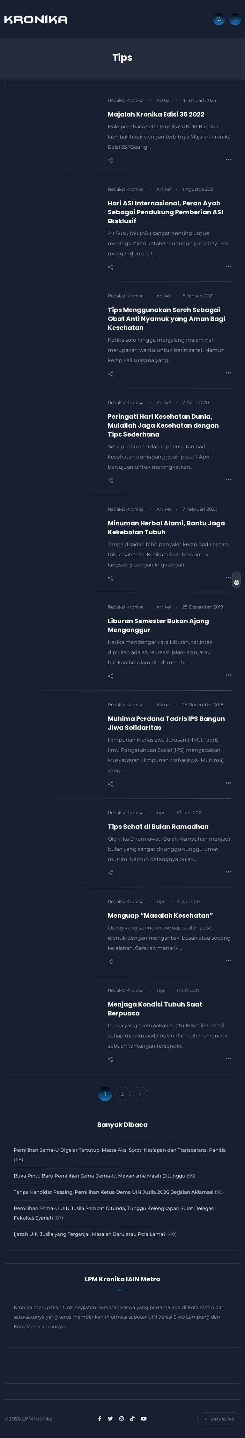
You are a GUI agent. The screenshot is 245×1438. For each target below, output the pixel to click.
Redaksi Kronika (126, 100)
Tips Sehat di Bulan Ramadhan (158, 826)
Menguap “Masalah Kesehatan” (160, 915)
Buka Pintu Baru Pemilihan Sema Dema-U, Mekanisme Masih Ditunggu (99, 1176)
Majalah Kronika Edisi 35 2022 (156, 114)
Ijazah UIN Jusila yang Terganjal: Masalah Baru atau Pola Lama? (90, 1234)
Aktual (163, 100)
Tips (160, 812)
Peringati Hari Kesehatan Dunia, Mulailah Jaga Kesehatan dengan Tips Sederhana (163, 425)
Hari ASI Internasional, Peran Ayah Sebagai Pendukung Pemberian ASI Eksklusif (165, 212)
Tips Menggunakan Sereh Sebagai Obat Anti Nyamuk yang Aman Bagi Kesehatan (166, 318)
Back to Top (219, 1418)
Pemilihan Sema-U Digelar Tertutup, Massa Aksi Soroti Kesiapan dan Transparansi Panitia (120, 1150)
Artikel (163, 189)
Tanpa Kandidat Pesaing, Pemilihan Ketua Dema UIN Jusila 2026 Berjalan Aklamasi (113, 1192)
